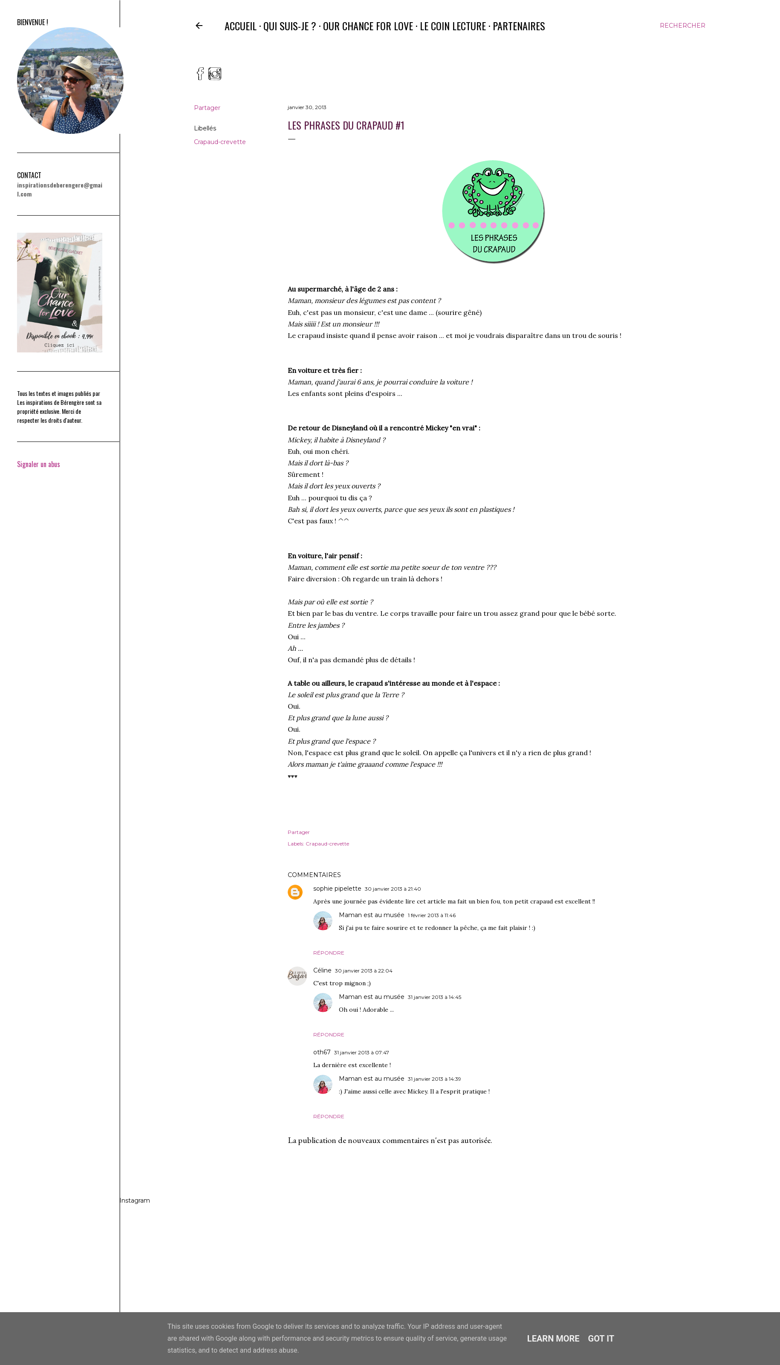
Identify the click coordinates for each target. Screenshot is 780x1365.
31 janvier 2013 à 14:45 (434, 997)
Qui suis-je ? (289, 25)
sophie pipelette (337, 888)
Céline (322, 970)
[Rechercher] (682, 25)
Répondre (328, 952)
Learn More (553, 1338)
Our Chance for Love (368, 25)
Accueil (241, 25)
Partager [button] (207, 108)
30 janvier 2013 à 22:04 (364, 970)
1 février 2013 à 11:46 (432, 915)
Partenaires (519, 25)
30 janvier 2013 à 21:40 (393, 889)
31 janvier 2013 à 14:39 (434, 1079)
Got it (601, 1338)
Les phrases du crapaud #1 (346, 125)
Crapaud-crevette (220, 142)
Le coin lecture (453, 25)
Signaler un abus (36, 464)
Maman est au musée (371, 915)
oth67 (322, 1052)
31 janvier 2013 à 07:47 (361, 1052)
